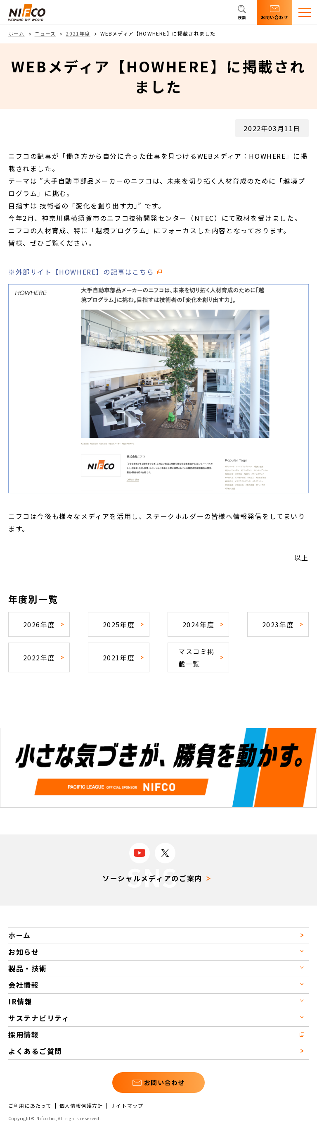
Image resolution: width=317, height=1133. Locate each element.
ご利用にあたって (30, 1105)
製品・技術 (27, 968)
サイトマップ (127, 1105)
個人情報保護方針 (81, 1105)
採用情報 (23, 1034)
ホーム (16, 33)
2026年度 (39, 624)
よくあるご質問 (35, 1051)
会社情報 (23, 985)
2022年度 (39, 657)
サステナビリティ (39, 1018)
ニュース (45, 33)
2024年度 (198, 624)
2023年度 (278, 624)
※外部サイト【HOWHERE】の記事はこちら (81, 272)
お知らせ (23, 952)
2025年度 (119, 624)
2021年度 (78, 33)
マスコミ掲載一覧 (196, 657)
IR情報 (20, 1001)
